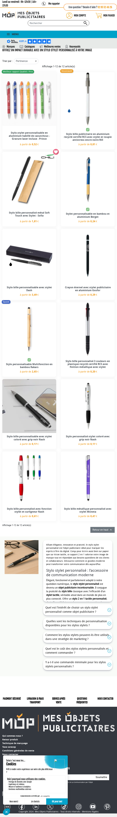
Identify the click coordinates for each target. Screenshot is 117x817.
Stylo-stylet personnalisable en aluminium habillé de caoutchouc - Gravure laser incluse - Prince (29, 135)
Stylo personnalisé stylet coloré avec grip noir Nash (88, 438)
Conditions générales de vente (18, 750)
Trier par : (7, 61)
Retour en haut (102, 530)
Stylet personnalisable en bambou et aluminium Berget (88, 215)
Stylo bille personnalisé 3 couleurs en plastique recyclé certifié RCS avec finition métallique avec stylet (88, 364)
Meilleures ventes (52, 46)
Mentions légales (90, 809)
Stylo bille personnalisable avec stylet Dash (29, 289)
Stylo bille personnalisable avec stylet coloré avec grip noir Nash (29, 438)
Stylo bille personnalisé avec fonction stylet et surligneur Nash (29, 510)
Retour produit (10, 739)
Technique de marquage (15, 743)
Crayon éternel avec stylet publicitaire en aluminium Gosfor (88, 289)
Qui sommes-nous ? (12, 736)
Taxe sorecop (9, 747)
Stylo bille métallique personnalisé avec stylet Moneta (87, 510)
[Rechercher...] (58, 23)
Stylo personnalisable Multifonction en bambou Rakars (29, 366)
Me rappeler (54, 3)
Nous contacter (10, 754)
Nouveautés (74, 46)
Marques (11, 46)
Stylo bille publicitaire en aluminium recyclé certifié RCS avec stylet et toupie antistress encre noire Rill (88, 137)
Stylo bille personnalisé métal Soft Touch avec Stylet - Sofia (29, 214)
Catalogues (30, 46)
